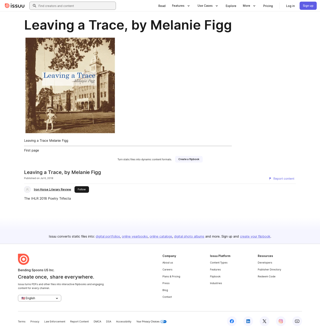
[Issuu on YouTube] (297, 321)
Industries (216, 283)
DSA (108, 321)
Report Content (79, 321)
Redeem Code (267, 276)
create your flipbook (255, 236)
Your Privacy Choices (151, 321)
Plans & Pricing (171, 276)
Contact (167, 296)
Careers (167, 269)
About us (167, 262)
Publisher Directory (269, 269)
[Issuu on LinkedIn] (248, 321)
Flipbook (215, 276)
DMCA (97, 321)
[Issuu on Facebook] (232, 321)
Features (215, 269)
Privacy (34, 321)
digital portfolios (108, 236)
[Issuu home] (14, 5)
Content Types (219, 262)
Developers (265, 262)
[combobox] (76, 6)
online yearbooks (135, 236)
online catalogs (161, 236)
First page (31, 150)
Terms (22, 321)
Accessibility (123, 321)
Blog (165, 290)
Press (166, 283)
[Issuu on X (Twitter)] (264, 321)
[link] (162, 6)
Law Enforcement (54, 321)
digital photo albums (189, 236)
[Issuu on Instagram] (281, 321)
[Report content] (281, 178)
